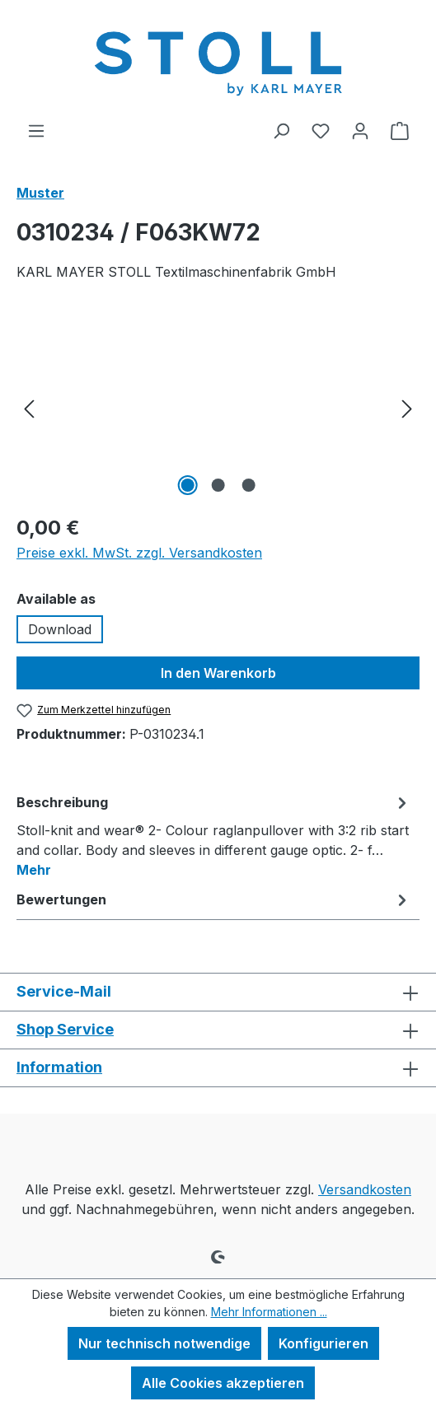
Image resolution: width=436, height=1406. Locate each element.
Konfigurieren (323, 1343)
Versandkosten (364, 1189)
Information (59, 1067)
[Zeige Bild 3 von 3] (248, 485)
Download (59, 629)
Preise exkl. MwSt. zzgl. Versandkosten (139, 552)
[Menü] (36, 130)
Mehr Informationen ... (269, 1312)
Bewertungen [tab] (213, 899)
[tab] (213, 835)
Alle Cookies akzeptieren (223, 1383)
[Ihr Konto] (360, 130)
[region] (218, 407)
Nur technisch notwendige (164, 1343)
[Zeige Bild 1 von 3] (187, 485)
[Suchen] (281, 130)
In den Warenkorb (218, 673)
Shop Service (65, 1029)
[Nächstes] (407, 407)
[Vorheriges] (28, 407)
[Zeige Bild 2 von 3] (217, 485)
